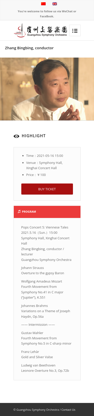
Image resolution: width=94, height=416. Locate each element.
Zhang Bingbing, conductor (29, 47)
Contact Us (68, 409)
